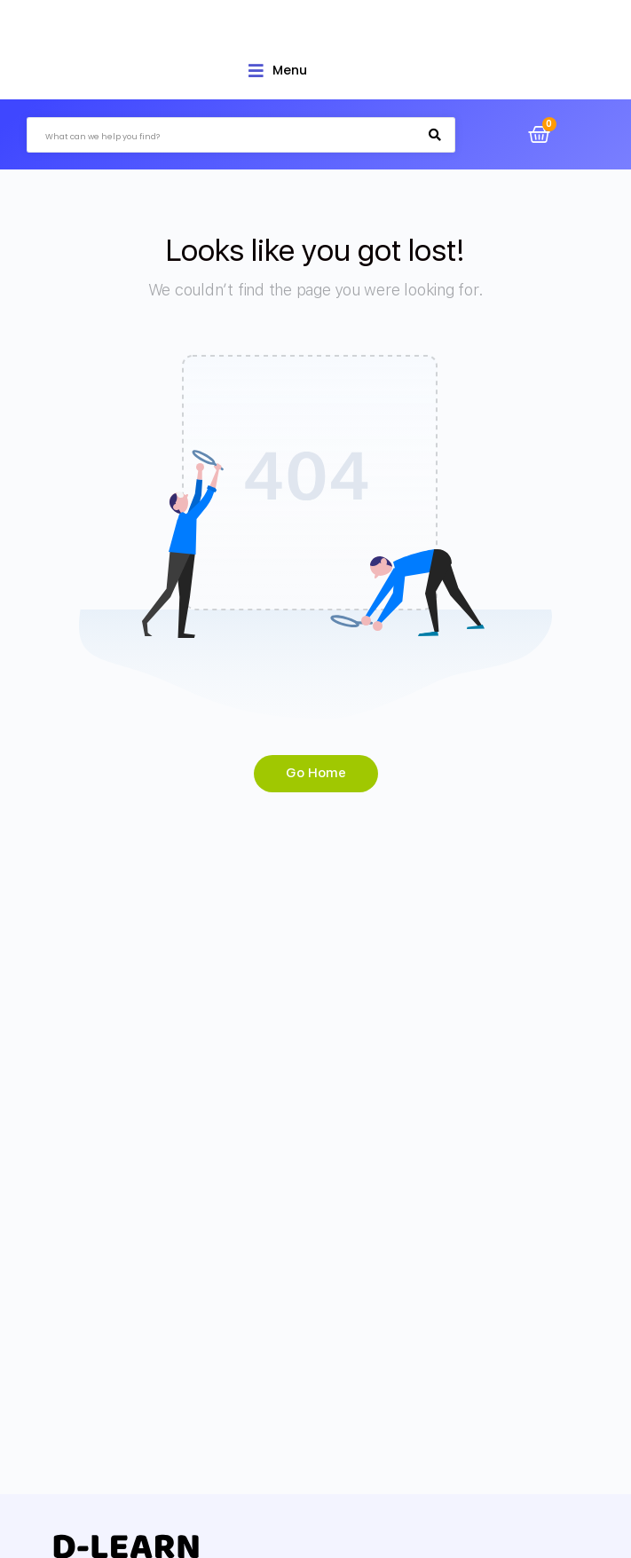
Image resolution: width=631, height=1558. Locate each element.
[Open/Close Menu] (277, 70)
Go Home (316, 773)
